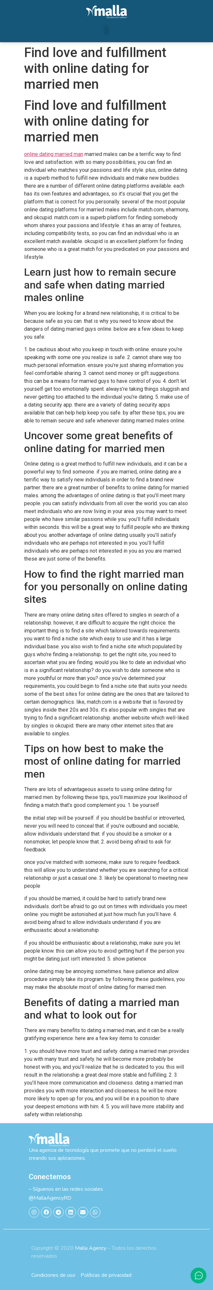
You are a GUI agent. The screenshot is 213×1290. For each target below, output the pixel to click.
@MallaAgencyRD (50, 1198)
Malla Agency (90, 1248)
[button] (106, 30)
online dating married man (53, 154)
